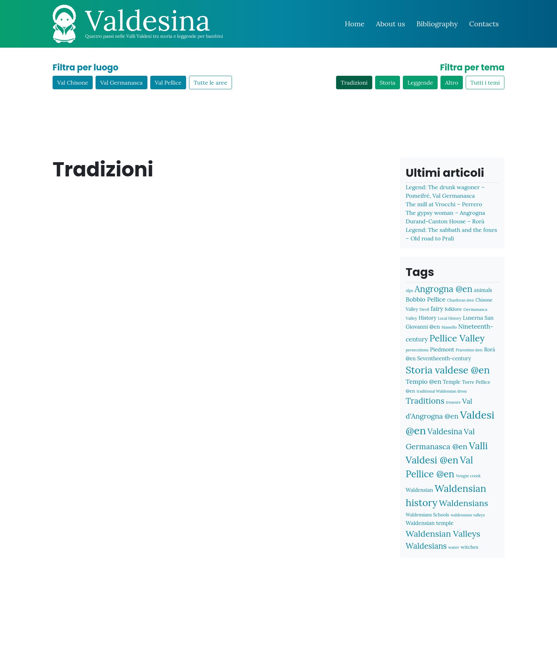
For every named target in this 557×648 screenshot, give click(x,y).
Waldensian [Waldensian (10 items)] (419, 490)
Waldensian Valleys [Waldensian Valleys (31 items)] (443, 533)
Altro (451, 82)
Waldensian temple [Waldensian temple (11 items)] (430, 523)
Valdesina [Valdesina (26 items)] (444, 431)
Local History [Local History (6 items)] (449, 318)
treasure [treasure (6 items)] (453, 402)
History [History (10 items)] (427, 317)
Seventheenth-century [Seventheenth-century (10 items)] (444, 358)
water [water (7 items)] (453, 547)
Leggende (420, 82)
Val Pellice (168, 82)
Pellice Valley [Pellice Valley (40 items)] (457, 338)
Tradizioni (354, 82)
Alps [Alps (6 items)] (409, 290)
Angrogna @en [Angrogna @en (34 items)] (443, 288)
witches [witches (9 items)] (469, 547)
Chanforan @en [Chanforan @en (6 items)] (460, 300)
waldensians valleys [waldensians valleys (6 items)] (468, 514)
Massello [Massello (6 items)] (449, 327)
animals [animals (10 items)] (483, 290)
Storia (387, 82)
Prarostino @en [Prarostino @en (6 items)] (469, 349)
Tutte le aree (210, 82)
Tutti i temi (485, 82)
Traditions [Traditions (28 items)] (425, 400)
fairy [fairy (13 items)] (437, 309)
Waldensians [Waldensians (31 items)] (463, 503)
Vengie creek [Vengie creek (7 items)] (468, 475)
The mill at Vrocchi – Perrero (444, 204)
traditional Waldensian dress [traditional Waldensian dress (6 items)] (442, 391)
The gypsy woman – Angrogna (445, 212)
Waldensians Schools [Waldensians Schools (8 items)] (427, 514)
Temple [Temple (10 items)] (452, 381)
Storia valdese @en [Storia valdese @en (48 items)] (448, 369)
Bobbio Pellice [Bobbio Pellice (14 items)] (425, 299)
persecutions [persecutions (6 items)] (417, 349)
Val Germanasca (121, 82)
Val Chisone (72, 82)
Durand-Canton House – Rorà (445, 221)
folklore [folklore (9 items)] (453, 309)
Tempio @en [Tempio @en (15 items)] (423, 381)
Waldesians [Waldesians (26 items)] (426, 546)
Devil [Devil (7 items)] (424, 309)
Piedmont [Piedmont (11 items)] (442, 349)
